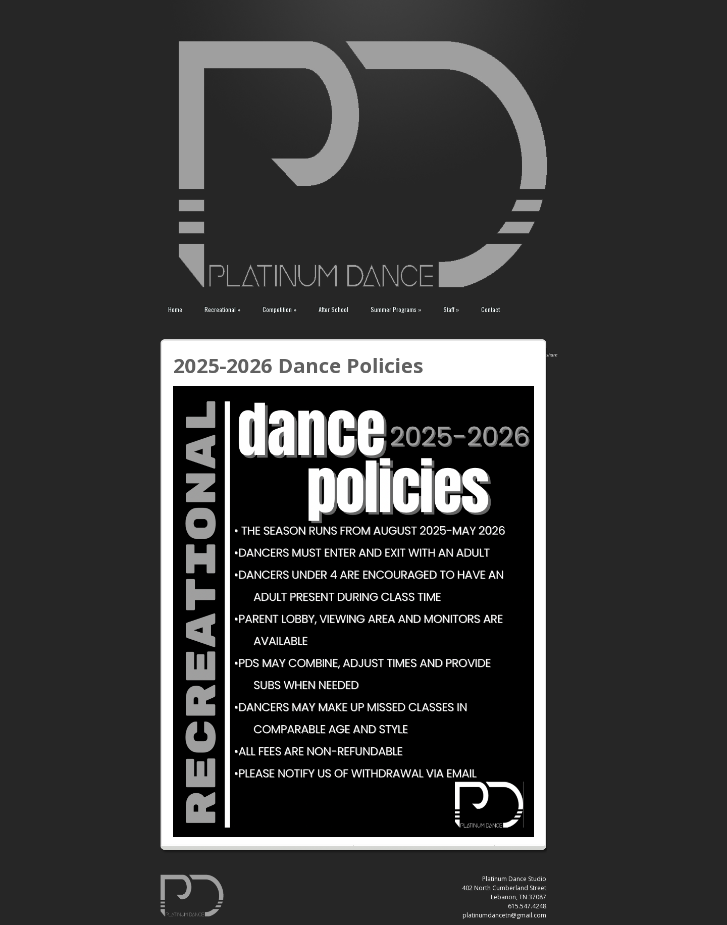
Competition (279, 309)
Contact (490, 309)
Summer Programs (396, 309)
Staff (451, 309)
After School (333, 309)
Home (175, 309)
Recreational (222, 309)
